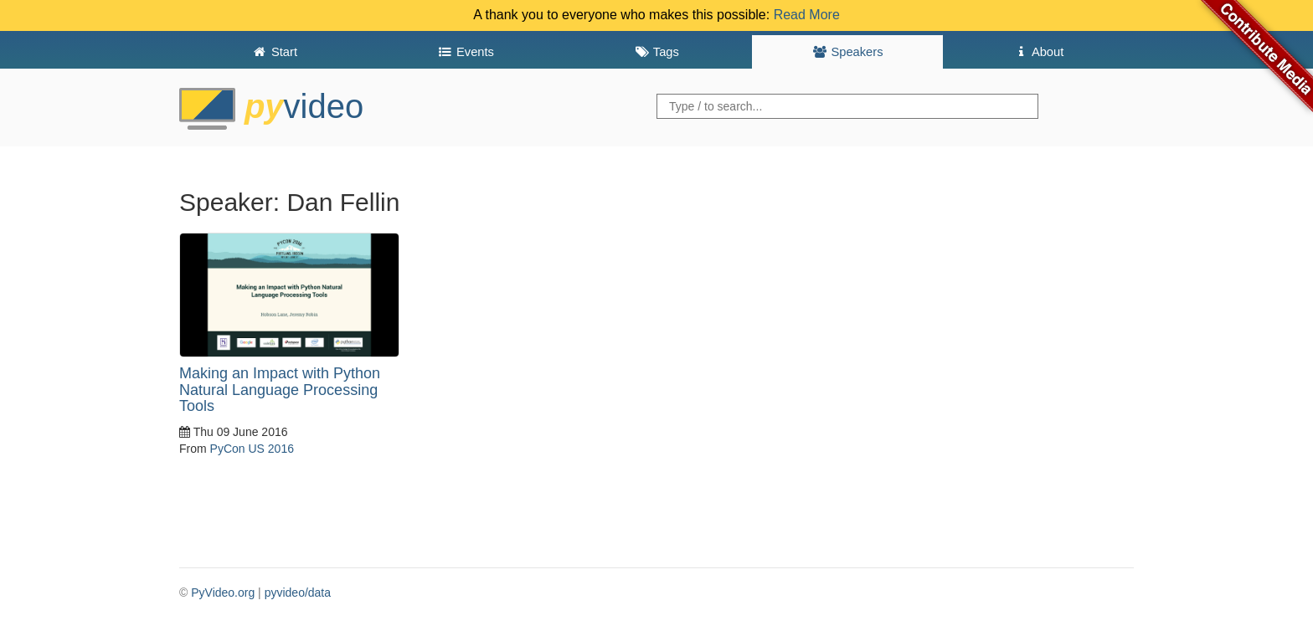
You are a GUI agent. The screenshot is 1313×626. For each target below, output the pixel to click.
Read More (807, 15)
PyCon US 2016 (252, 448)
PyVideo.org (223, 592)
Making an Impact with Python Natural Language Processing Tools (279, 390)
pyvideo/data (298, 592)
